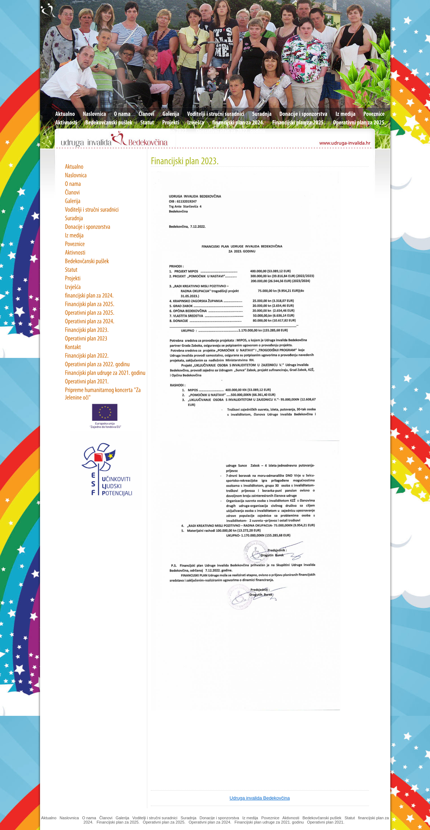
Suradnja (188, 818)
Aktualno (48, 818)
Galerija (122, 818)
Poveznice (270, 818)
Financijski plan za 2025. (118, 822)
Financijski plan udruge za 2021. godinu (269, 822)
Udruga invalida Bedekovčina (259, 798)
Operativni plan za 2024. (210, 822)
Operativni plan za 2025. (164, 822)
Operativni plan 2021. (326, 822)
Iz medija (250, 818)
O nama (89, 818)
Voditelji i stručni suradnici (154, 818)
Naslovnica (69, 818)
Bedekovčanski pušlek (321, 818)
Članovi (106, 818)
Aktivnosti (290, 818)
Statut (350, 818)
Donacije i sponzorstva (219, 818)
